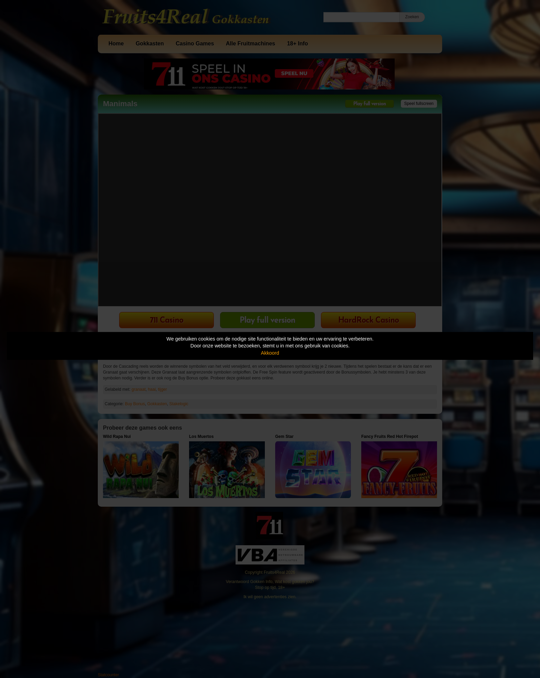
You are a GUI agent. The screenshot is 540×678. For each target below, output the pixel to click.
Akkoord (270, 353)
